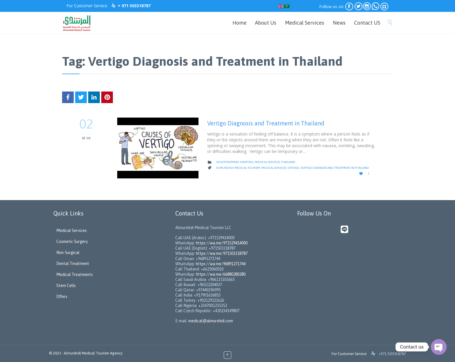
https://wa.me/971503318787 (222, 253)
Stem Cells (66, 285)
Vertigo (293, 167)
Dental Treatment (72, 263)
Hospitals (247, 162)
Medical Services (267, 162)
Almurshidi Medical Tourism (238, 167)
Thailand (288, 162)
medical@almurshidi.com (210, 321)
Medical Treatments (74, 274)
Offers (61, 296)
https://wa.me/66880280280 (220, 274)
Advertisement (227, 162)
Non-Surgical (68, 252)
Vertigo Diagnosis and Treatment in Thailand (265, 123)
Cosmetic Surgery (72, 241)
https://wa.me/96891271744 (220, 264)
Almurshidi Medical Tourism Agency (93, 353)
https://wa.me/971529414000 (221, 243)
